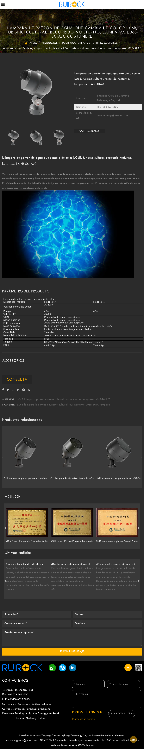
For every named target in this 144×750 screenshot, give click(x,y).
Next (141, 459)
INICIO (33, 43)
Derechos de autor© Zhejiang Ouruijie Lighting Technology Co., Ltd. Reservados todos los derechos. (72, 737)
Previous (2, 459)
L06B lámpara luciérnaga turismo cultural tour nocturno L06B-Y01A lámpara (63, 406)
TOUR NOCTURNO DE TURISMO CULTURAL (90, 43)
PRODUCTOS (49, 43)
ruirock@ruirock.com (26, 710)
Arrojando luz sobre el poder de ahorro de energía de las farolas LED (26, 565)
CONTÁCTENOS (89, 131)
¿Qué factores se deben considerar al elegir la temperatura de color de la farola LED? (71, 565)
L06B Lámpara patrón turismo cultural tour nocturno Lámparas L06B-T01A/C (63, 400)
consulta (19, 380)
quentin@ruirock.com (26, 705)
